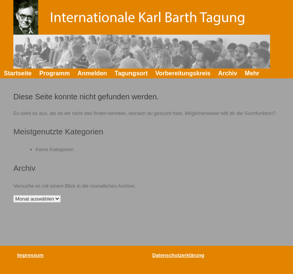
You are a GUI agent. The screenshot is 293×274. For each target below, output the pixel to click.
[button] (281, 73)
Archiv (227, 73)
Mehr (252, 73)
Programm (54, 73)
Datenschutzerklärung (178, 255)
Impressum (30, 255)
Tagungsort (131, 73)
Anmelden (92, 73)
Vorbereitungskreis (183, 73)
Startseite (18, 73)
